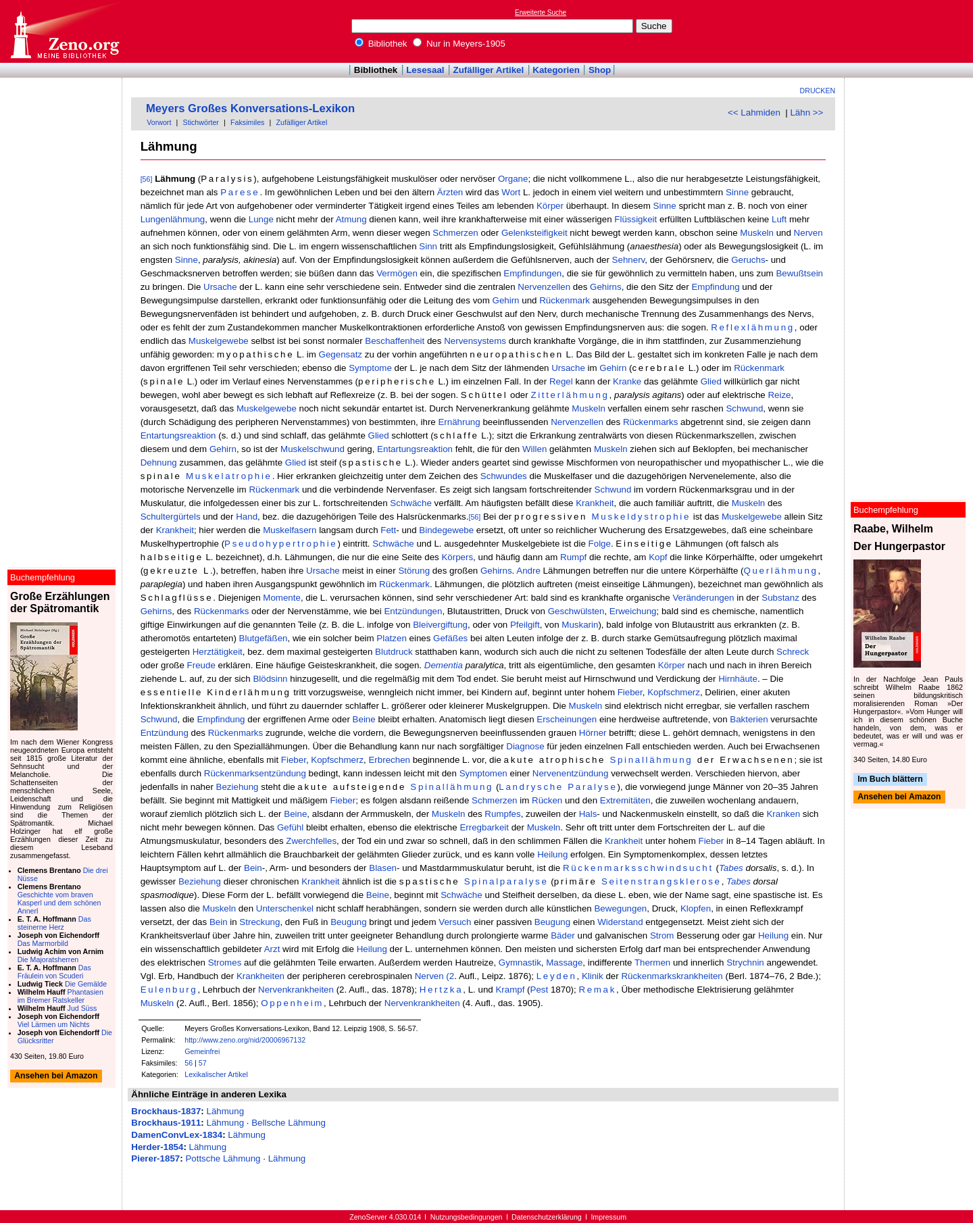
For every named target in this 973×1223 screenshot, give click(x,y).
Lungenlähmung (173, 219)
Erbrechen (389, 760)
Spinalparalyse (506, 881)
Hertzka (442, 989)
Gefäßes (450, 638)
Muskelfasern (289, 530)
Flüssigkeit (635, 219)
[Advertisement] (911, 31)
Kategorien (556, 70)
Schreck (792, 652)
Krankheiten (260, 976)
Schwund (744, 408)
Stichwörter (201, 122)
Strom (662, 935)
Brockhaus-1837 (166, 1111)
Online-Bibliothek (64, 31)
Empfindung (715, 287)
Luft (779, 219)
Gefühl (290, 827)
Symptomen (483, 773)
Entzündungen (413, 611)
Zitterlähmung (569, 395)
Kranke (627, 381)
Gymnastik (520, 962)
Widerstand (620, 922)
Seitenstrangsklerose (661, 881)
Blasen (383, 868)
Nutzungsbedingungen (466, 1217)
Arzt (272, 949)
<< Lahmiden (754, 112)
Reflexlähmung (753, 327)
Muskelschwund (312, 449)
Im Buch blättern (890, 779)
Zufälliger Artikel (488, 70)
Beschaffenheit (394, 341)
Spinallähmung (651, 760)
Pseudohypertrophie (280, 544)
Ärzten (450, 192)
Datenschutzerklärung (547, 1217)
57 (203, 1063)
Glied (711, 381)
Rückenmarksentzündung (255, 773)
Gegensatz (340, 354)
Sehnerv (628, 260)
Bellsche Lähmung (288, 1123)
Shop (600, 70)
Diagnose (525, 746)
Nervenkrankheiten (296, 989)
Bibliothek (381, 44)
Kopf (658, 557)
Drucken (818, 90)
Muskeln (757, 233)
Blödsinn (270, 679)
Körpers (457, 557)
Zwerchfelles (311, 841)
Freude (201, 665)
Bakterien (749, 719)
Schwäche (411, 503)
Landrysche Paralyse (558, 787)
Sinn (428, 246)
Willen (534, 449)
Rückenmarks (650, 422)
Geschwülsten (576, 611)
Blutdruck (394, 652)
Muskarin (580, 625)
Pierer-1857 (155, 1158)
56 (188, 1063)
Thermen (652, 962)
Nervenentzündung (570, 773)
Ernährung (459, 422)
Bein (253, 868)
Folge (600, 544)
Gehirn (506, 300)
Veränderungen (703, 598)
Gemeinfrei (202, 1051)
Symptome (370, 368)
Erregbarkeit (484, 827)
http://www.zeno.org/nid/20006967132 (244, 1040)
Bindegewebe (446, 530)
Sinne (737, 192)
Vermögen (397, 273)
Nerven (808, 233)
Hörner (593, 733)
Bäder (563, 935)
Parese (239, 192)
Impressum (608, 1217)
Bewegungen (620, 908)
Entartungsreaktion (178, 435)
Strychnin (745, 962)
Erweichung (633, 611)
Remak (597, 989)
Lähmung (225, 1111)
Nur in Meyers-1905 (459, 44)
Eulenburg (169, 989)
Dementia (443, 665)
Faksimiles (247, 122)
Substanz (780, 598)
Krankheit (595, 503)
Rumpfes (502, 814)
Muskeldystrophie (641, 516)
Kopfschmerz (673, 692)
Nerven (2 (435, 976)
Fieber (630, 692)
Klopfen (695, 908)
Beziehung (237, 787)
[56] (147, 179)
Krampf (509, 989)
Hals (588, 814)
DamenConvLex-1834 (176, 1135)
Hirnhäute (737, 679)
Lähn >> (806, 112)
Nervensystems (475, 341)
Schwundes (503, 476)
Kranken (783, 814)
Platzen (391, 638)
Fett (388, 530)
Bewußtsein (799, 273)
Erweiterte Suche (540, 12)
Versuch (455, 922)
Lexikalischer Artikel (216, 1074)
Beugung (348, 922)
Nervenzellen (544, 287)
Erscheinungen (567, 719)
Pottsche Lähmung (222, 1158)
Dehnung (159, 462)
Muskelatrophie (229, 476)
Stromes (225, 962)
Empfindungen (532, 273)
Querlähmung (780, 571)
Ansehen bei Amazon (899, 797)
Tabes (731, 868)
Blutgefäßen (263, 638)
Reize (779, 395)
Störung (414, 571)
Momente (282, 598)
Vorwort (159, 122)
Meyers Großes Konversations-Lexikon (250, 108)
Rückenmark (564, 300)
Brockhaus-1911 (166, 1123)
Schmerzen (455, 233)
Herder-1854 (157, 1147)
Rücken (547, 800)
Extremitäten (625, 800)
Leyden (557, 976)
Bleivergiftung (440, 625)
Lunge (261, 219)
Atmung (351, 219)
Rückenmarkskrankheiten (671, 976)
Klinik (592, 976)
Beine (364, 719)
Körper (550, 206)
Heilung (552, 854)
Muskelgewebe (219, 341)
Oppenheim (292, 1003)
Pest (539, 989)
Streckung (259, 922)
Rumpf (573, 557)
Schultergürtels (171, 516)
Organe (513, 179)
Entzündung (165, 733)
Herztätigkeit (218, 652)
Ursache (220, 287)
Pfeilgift (525, 625)
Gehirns (606, 287)
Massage (564, 962)
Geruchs (748, 260)
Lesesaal (425, 70)
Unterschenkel (285, 908)
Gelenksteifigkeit (534, 233)
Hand (246, 516)
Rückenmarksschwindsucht (638, 868)
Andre (528, 571)
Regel (561, 381)
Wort (510, 192)
